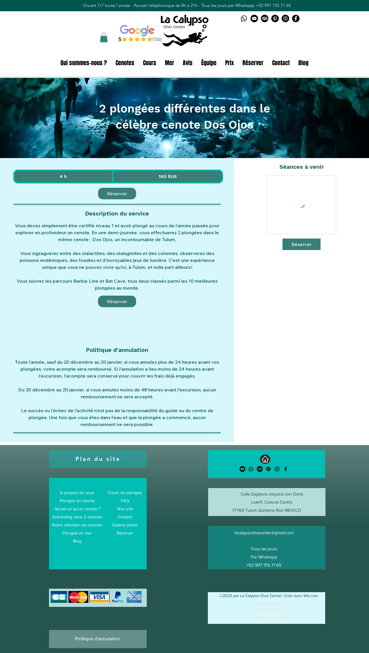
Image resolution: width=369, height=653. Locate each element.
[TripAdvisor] (260, 469)
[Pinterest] (268, 469)
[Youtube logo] (254, 18)
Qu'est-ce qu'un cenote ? (77, 508)
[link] (117, 193)
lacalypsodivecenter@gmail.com (264, 532)
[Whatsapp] (251, 469)
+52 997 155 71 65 (273, 5)
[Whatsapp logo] (244, 18)
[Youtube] (242, 469)
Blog (77, 540)
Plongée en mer (77, 532)
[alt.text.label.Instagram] (277, 469)
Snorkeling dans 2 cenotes (77, 516)
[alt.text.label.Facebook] (286, 469)
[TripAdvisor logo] (264, 18)
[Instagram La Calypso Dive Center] (285, 18)
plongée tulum (268, 603)
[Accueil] (265, 459)
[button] (104, 37)
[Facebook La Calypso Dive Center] (296, 18)
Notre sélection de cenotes (77, 524)
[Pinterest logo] (275, 18)
